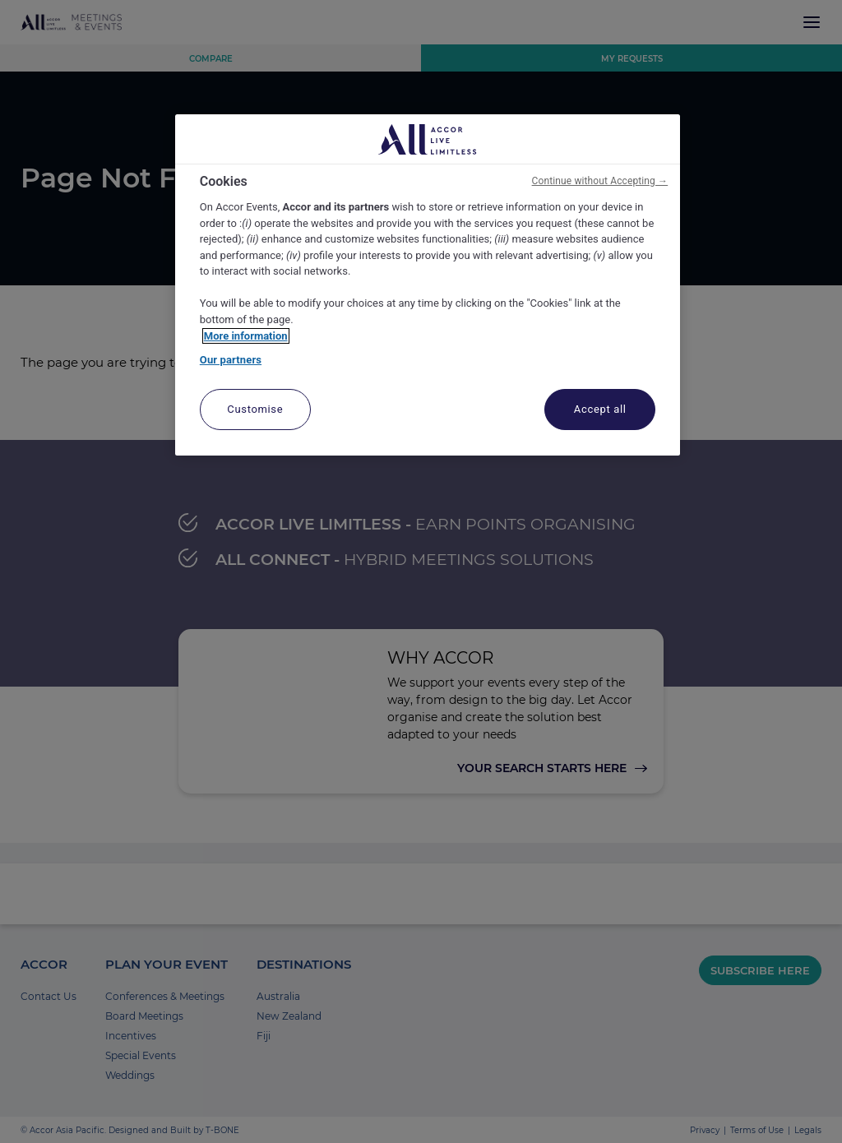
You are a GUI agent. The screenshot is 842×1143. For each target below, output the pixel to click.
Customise (255, 409)
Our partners (230, 360)
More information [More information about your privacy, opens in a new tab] (246, 336)
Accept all (600, 409)
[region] (427, 285)
